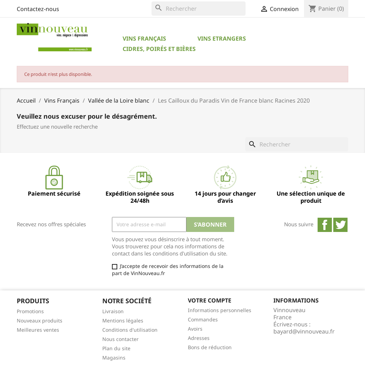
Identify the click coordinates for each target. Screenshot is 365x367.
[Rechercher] (198, 8)
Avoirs (195, 328)
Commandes (203, 319)
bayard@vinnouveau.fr (304, 331)
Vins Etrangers (221, 38)
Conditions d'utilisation (130, 329)
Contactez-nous (38, 9)
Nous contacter (120, 339)
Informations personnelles (219, 310)
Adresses (199, 338)
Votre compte (209, 300)
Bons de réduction (210, 347)
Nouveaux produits (39, 320)
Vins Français (144, 38)
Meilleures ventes (38, 329)
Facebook (325, 225)
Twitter (340, 225)
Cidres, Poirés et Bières (159, 49)
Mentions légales (122, 320)
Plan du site (116, 348)
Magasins (113, 357)
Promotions (30, 311)
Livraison (113, 311)
